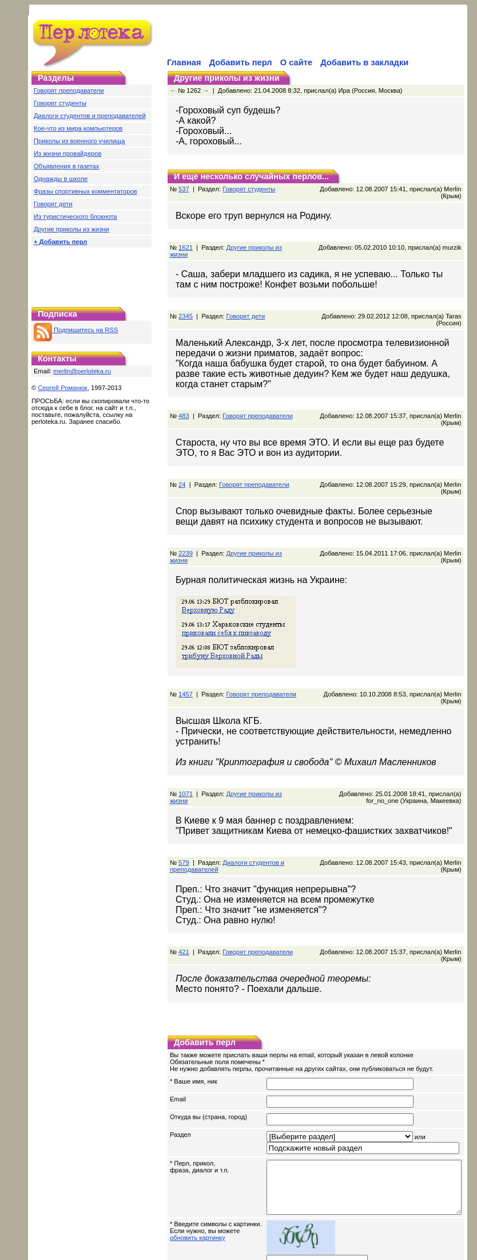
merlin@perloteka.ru (82, 371)
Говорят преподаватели (69, 90)
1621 (185, 240)
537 (183, 189)
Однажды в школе (61, 178)
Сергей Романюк (63, 387)
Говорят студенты (60, 103)
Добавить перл (240, 62)
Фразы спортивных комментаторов (85, 191)
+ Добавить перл (61, 241)
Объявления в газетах (66, 166)
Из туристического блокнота (75, 216)
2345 (185, 302)
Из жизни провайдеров (68, 153)
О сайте (296, 62)
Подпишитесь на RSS (76, 329)
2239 (185, 518)
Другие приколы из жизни (71, 229)
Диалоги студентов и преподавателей (90, 115)
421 (183, 903)
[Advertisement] (91, 274)
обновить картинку (197, 1193)
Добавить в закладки (364, 62)
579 (183, 814)
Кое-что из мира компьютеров (78, 128)
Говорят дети (53, 203)
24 (181, 457)
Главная (184, 62)
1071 (185, 745)
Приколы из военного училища (79, 140)
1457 (185, 652)
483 (183, 395)
